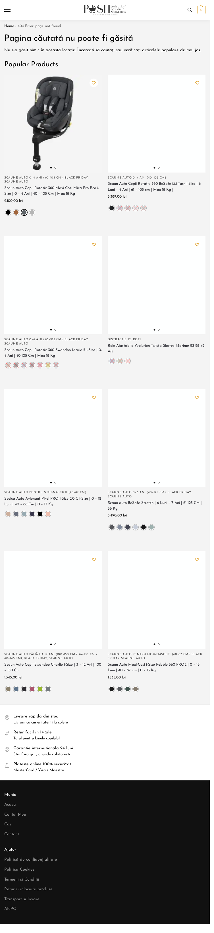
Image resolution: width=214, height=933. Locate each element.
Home (9, 26)
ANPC (10, 909)
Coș (7, 824)
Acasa (10, 805)
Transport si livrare (22, 899)
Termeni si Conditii (21, 879)
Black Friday (76, 177)
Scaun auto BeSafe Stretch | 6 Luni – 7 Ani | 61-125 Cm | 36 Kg (155, 505)
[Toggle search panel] (190, 10)
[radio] (8, 212)
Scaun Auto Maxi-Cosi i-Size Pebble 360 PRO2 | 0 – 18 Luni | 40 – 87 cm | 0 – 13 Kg (154, 667)
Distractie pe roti (124, 339)
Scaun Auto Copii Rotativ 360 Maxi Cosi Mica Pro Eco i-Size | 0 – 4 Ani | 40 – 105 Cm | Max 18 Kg (51, 191)
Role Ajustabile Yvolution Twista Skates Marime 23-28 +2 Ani (156, 348)
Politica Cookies (19, 870)
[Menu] (12, 10)
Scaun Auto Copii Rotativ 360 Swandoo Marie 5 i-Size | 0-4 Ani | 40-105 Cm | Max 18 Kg (53, 353)
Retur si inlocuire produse (28, 889)
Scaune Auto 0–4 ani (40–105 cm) (33, 177)
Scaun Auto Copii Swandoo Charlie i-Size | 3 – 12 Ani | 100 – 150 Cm (52, 667)
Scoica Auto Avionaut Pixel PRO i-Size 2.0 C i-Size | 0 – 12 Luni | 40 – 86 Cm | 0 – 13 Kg (52, 501)
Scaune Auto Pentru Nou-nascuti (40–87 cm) (45, 492)
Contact (11, 834)
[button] (200, 10)
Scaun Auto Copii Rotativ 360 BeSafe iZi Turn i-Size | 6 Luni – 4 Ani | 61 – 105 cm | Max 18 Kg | (154, 186)
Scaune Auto (16, 181)
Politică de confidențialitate (30, 860)
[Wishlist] (93, 83)
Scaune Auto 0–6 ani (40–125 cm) (137, 492)
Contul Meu (15, 815)
